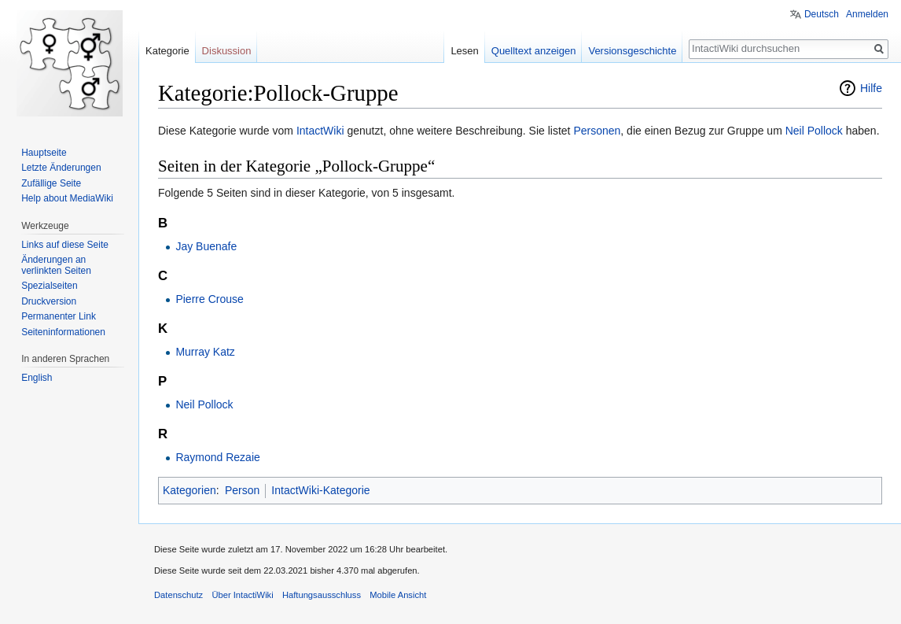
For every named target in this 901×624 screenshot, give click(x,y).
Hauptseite (43, 152)
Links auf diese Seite (64, 244)
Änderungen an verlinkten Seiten (56, 265)
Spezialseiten (49, 285)
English (36, 377)
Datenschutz (178, 595)
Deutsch (821, 14)
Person (242, 490)
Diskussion (227, 51)
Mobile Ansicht (398, 595)
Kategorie (167, 51)
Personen (596, 130)
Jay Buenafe (206, 246)
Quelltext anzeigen (533, 51)
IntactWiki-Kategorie (320, 490)
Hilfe (871, 88)
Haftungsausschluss (321, 595)
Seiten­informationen (63, 332)
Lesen (464, 51)
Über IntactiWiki (242, 595)
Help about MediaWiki (67, 198)
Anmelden (867, 14)
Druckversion (48, 301)
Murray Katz (204, 351)
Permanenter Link (58, 316)
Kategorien (189, 490)
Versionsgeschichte (632, 51)
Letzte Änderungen (61, 167)
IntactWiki (320, 130)
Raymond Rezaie (217, 457)
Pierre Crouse (209, 299)
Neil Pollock (814, 130)
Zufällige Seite (51, 183)
